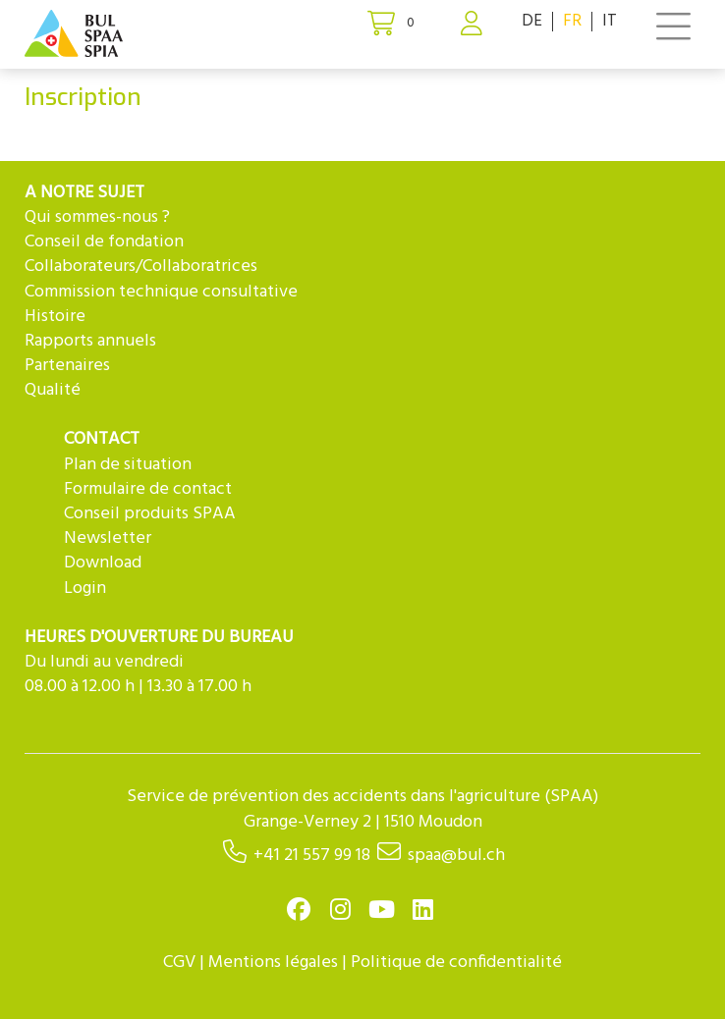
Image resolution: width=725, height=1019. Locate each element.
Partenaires (67, 365)
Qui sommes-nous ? (97, 217)
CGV (179, 962)
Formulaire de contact (148, 489)
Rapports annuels (90, 341)
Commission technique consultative (161, 292)
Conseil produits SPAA (150, 514)
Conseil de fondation (104, 242)
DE (532, 21)
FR (572, 21)
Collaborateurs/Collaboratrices (141, 266)
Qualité (53, 390)
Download (102, 563)
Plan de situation (128, 465)
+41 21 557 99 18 (311, 855)
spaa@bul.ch (456, 855)
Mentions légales (273, 962)
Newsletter (107, 538)
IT (609, 21)
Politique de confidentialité (456, 962)
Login (85, 588)
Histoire (55, 316)
